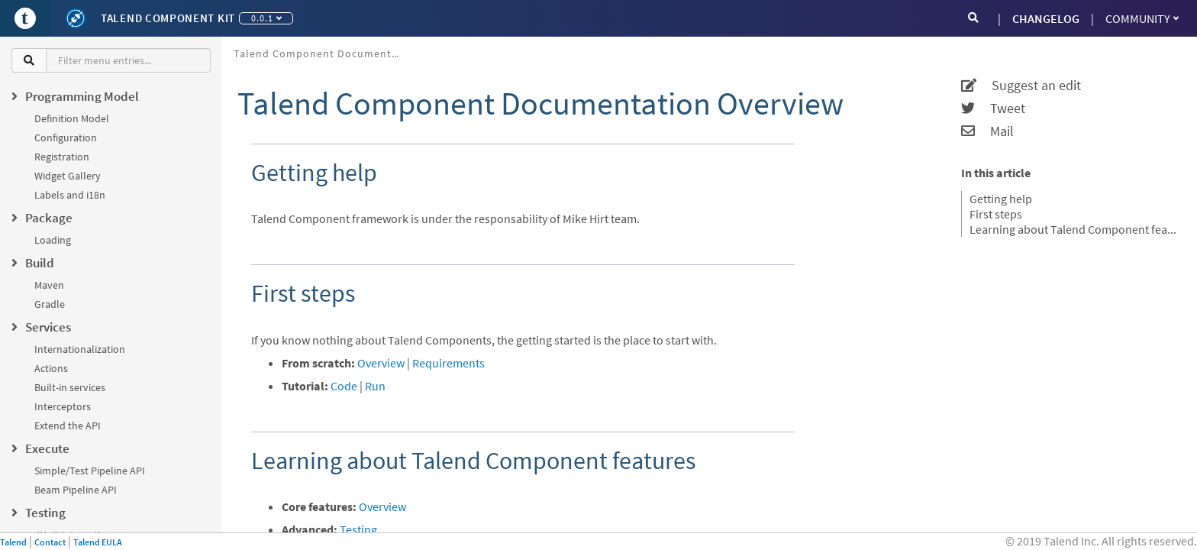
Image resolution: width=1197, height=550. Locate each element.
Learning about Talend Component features (1074, 229)
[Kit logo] (75, 18)
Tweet (993, 108)
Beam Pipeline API (75, 490)
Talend (13, 542)
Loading (52, 240)
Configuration (65, 137)
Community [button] (1142, 18)
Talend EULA (97, 542)
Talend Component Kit (168, 18)
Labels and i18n (69, 195)
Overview (381, 362)
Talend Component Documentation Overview (323, 53)
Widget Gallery (67, 176)
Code (344, 385)
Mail (987, 131)
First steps (996, 214)
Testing (358, 529)
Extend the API (67, 425)
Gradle (49, 304)
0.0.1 (266, 18)
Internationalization (79, 349)
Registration (61, 156)
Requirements (448, 362)
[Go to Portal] (25, 18)
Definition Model (71, 118)
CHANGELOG (1045, 18)
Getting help (1001, 198)
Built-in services (69, 387)
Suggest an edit (1021, 85)
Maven (49, 285)
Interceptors (62, 406)
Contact (50, 542)
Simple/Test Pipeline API (89, 470)
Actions (51, 368)
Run (375, 385)
